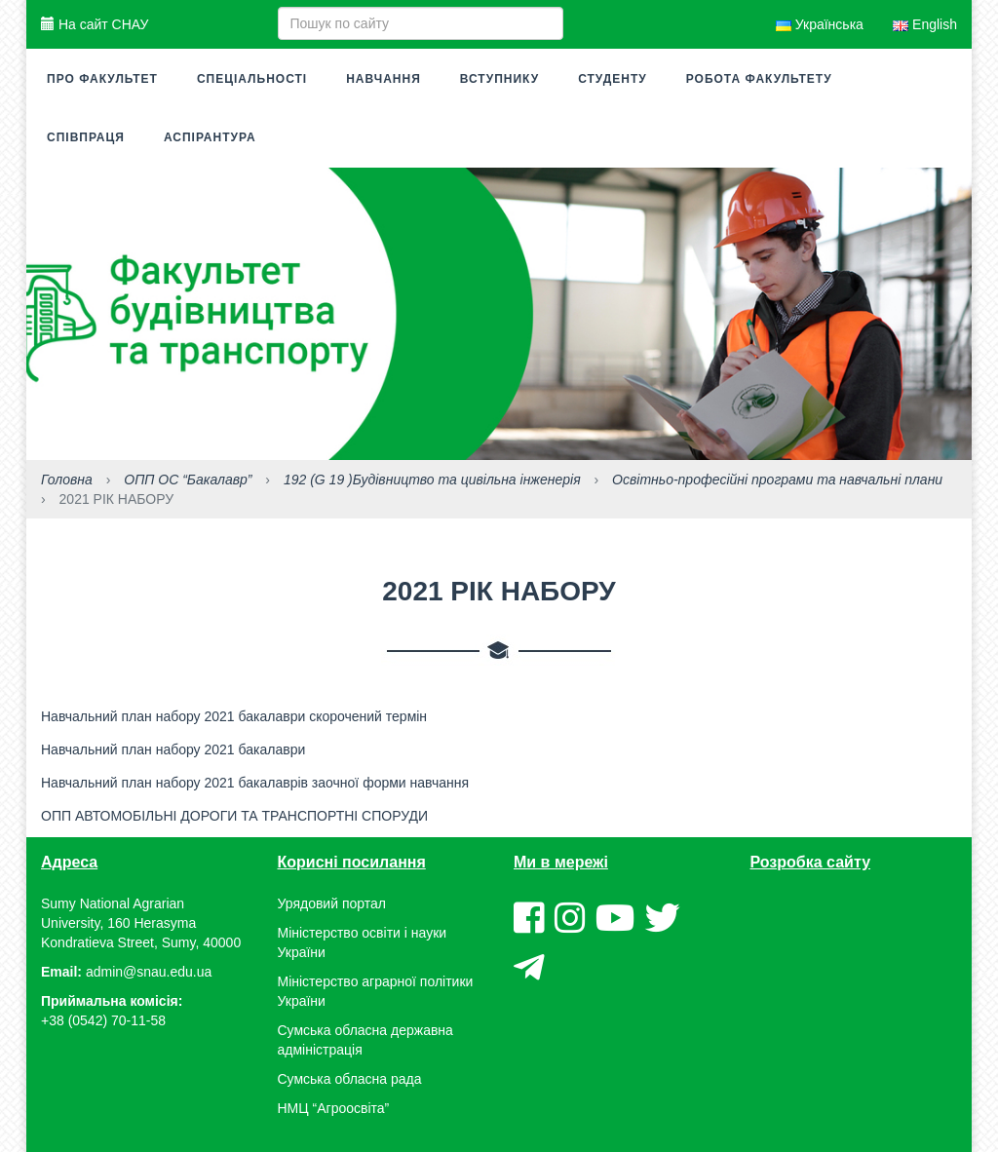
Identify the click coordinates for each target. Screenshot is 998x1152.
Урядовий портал (332, 903)
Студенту (612, 79)
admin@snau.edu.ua (148, 971)
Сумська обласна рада (350, 1079)
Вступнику (499, 79)
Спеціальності (252, 79)
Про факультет (102, 79)
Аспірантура (210, 137)
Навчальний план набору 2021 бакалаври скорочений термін (234, 716)
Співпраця (86, 137)
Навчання (383, 79)
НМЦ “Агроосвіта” (334, 1108)
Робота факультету (759, 79)
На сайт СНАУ (94, 24)
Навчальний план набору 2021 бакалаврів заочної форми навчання (255, 782)
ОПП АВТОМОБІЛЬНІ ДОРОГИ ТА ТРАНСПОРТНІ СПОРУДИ (234, 816)
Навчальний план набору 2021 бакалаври (173, 749)
